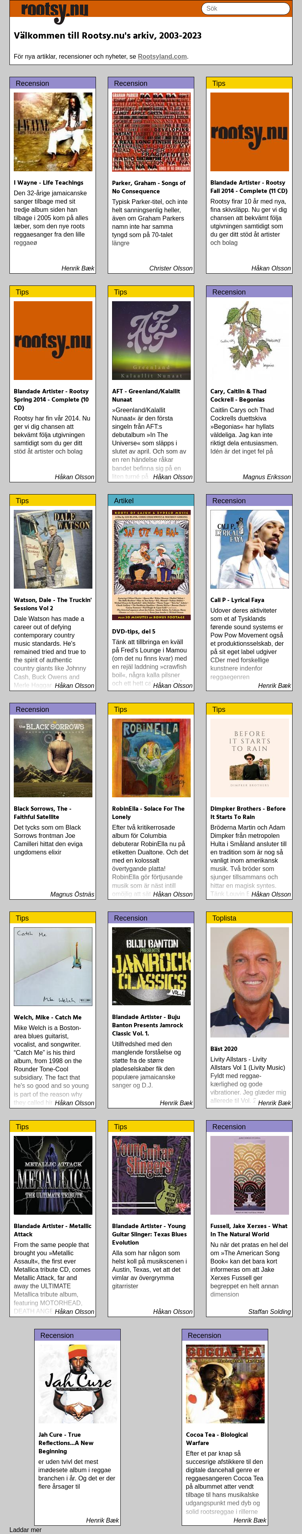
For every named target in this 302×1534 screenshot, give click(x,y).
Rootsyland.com (162, 56)
